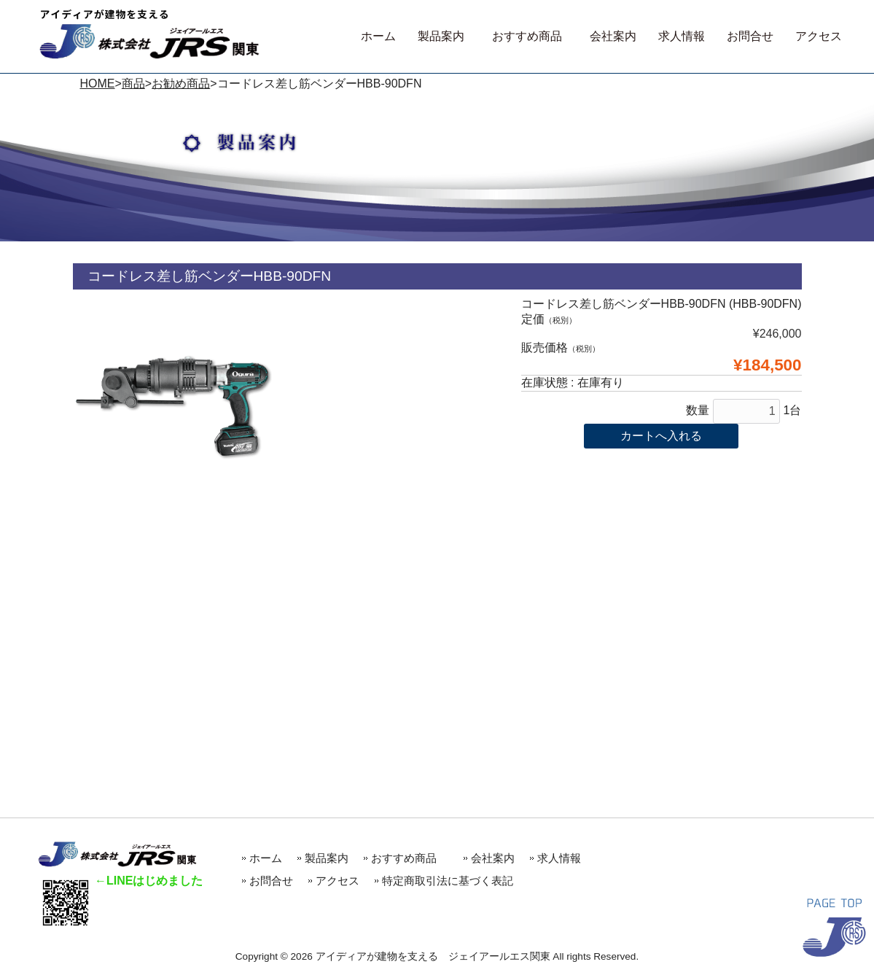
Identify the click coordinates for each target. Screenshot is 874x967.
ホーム (265, 858)
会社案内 (493, 858)
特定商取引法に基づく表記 (447, 880)
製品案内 (326, 858)
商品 (133, 83)
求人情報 (559, 858)
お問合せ (271, 880)
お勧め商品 (181, 83)
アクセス (337, 880)
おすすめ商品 (409, 858)
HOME (97, 83)
